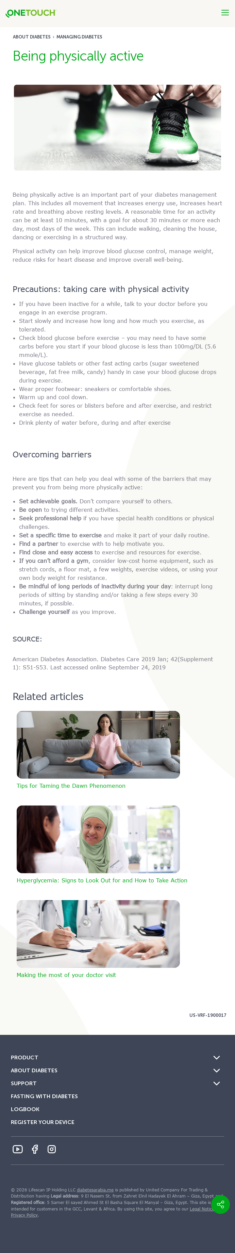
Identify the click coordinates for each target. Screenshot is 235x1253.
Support (24, 1083)
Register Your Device (42, 1122)
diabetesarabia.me (95, 1190)
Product (24, 1057)
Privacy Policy (24, 1215)
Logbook (25, 1109)
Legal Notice (202, 1209)
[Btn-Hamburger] (225, 12)
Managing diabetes (79, 36)
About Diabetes (32, 36)
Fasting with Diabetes (44, 1096)
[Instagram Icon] (51, 1149)
